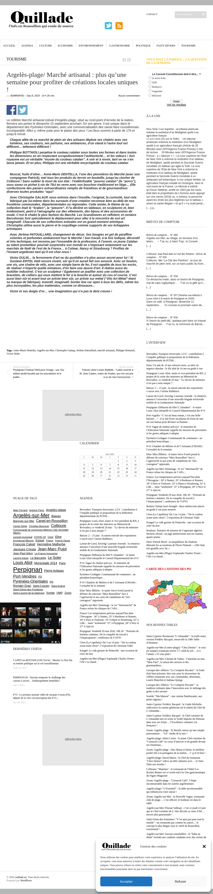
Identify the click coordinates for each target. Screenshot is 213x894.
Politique (143, 45)
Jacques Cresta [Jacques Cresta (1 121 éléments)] (24, 549)
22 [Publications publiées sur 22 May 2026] (118, 472)
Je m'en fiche (159, 78)
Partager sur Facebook (11, 110)
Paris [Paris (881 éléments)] (62, 563)
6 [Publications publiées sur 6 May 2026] (101, 464)
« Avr (108, 479)
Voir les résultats (176, 104)
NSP (154, 82)
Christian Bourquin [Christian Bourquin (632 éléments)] (39, 526)
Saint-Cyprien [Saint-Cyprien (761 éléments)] (41, 585)
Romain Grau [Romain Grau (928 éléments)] (22, 585)
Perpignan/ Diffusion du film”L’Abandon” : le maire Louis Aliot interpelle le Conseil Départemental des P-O (175, 409)
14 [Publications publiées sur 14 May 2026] (110, 468)
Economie (65, 45)
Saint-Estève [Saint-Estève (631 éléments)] (58, 586)
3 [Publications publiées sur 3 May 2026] (135, 461)
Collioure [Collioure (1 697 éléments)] (58, 526)
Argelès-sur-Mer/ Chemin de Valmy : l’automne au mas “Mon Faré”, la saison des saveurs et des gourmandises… (175, 662)
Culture (45, 45)
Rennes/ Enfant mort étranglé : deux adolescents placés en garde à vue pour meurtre (175, 508)
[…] (148, 208)
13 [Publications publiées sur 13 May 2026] (101, 468)
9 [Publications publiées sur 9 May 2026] (126, 464)
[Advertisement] (75, 305)
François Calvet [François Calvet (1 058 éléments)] (24, 544)
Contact (152, 14)
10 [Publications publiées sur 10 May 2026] (135, 464)
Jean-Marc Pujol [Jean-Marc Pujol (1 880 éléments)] (52, 549)
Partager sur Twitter (23, 110)
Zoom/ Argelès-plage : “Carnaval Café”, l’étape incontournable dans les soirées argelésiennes (171, 782)
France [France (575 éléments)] (49, 540)
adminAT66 (17, 95)
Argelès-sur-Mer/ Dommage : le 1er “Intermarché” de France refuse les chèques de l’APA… (174, 470)
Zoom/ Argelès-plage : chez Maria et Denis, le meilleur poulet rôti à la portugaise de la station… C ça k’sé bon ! (176, 751)
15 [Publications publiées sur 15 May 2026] (118, 468)
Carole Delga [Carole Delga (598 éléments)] (20, 526)
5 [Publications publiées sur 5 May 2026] (92, 464)
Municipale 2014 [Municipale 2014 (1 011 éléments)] (45, 563)
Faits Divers (166, 45)
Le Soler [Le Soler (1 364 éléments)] (54, 558)
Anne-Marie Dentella (24, 350)
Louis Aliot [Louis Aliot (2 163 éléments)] (22, 562)
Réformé (156, 95)
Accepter (126, 881)
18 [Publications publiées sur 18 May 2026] (84, 472)
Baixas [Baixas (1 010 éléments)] (56, 516)
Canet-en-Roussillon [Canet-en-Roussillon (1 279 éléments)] (52, 521)
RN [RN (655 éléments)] (51, 581)
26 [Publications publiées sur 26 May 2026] (93, 476)
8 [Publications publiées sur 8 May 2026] (118, 464)
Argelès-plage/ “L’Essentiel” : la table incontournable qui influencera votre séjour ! (174, 790)
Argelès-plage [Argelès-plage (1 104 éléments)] (56, 510)
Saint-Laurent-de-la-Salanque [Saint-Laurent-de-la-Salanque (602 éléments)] (29, 593)
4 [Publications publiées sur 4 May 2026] (84, 464)
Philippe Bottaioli (125, 350)
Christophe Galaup (65, 350)
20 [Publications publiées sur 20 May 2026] (101, 472)
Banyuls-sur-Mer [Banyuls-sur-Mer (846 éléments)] (23, 521)
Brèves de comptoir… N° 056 (162, 317)
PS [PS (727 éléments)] (40, 576)
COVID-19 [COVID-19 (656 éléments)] (40, 537)
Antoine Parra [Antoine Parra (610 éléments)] (36, 510)
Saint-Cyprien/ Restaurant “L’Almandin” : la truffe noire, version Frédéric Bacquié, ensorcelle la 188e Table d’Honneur (176, 639)
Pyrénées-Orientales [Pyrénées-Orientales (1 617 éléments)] (30, 581)
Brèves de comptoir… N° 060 (162, 234)
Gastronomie (119, 45)
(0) (152, 208)
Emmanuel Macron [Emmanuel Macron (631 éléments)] (23, 540)
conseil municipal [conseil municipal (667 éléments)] (22, 537)
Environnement (91, 45)
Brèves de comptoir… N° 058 (162, 276)
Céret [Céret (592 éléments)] (50, 537)
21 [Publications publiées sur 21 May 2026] (110, 472)
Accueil (9, 45)
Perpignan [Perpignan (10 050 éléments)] (27, 569)
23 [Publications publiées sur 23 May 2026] (127, 472)
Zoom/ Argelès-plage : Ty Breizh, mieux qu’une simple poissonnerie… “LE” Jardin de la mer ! (175, 732)
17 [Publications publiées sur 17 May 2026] (135, 468)
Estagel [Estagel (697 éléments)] (40, 540)
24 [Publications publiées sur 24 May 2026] (135, 472)
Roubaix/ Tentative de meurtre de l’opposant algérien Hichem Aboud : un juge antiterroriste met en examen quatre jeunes (174, 534)
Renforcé (157, 86)
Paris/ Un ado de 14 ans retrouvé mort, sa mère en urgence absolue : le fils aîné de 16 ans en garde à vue (174, 367)
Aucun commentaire (129, 95)
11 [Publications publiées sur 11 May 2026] (84, 468)
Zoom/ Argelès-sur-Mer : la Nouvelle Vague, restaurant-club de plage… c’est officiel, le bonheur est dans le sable (175, 800)
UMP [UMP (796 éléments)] (60, 592)
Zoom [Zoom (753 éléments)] (67, 592)
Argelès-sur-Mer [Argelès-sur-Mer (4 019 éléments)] (31, 515)
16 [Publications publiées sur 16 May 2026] (127, 468)
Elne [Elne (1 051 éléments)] (58, 537)
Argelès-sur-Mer (45, 350)
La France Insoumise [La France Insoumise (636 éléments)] (46, 553)
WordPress (26, 880)
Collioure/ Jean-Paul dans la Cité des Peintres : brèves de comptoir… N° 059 (176, 255)
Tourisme (188, 45)
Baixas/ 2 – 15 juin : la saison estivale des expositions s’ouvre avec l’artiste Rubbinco (174, 389)
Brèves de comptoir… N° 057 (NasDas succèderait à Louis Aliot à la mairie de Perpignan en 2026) (174, 297)
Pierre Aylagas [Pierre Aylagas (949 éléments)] (54, 570)
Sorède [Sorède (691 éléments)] (50, 592)
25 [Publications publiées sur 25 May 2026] (84, 476)
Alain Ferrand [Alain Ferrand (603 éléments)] (20, 510)
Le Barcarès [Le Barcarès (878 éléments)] (38, 558)
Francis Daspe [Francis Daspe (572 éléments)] (62, 540)
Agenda (27, 45)
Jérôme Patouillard (86, 350)
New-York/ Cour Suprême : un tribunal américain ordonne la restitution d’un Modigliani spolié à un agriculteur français (172, 132)
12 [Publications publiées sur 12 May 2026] (93, 468)
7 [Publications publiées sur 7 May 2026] (109, 464)
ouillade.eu (21, 877)
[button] (204, 846)
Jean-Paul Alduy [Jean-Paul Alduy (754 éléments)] (23, 553)
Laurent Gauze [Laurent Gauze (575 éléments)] (21, 558)
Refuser (180, 881)
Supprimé (157, 91)
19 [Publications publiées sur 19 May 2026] (93, 472)
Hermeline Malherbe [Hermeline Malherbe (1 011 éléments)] (51, 544)
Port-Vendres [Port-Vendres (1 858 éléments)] (24, 576)
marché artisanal (106, 350)
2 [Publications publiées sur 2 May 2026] (126, 461)
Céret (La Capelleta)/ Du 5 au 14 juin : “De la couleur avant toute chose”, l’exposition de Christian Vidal (174, 516)
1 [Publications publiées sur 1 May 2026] (118, 461)
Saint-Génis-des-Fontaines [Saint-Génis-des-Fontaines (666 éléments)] (28, 589)
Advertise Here (73, 414)
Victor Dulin (13, 353)
